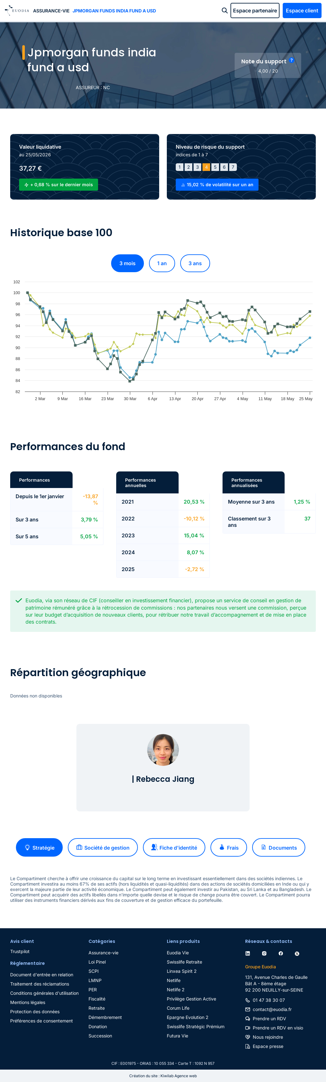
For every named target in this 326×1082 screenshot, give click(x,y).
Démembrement (105, 1017)
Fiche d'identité (174, 847)
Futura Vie (177, 1035)
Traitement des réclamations (39, 984)
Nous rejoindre (268, 1037)
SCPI (94, 971)
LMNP (95, 980)
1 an (162, 263)
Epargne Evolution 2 (188, 1017)
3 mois (127, 263)
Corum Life (178, 1008)
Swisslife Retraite (184, 962)
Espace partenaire (255, 10)
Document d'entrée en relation (41, 974)
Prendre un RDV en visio (278, 1027)
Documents (278, 847)
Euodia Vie (178, 952)
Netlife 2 (176, 989)
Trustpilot (20, 951)
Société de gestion (103, 847)
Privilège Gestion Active (191, 998)
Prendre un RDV (269, 1018)
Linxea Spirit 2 (182, 971)
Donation (98, 1026)
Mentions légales (27, 1002)
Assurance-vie (51, 10)
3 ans (195, 263)
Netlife (174, 980)
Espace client (302, 10)
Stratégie (39, 847)
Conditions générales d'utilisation (44, 993)
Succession (100, 1035)
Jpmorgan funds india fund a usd (114, 10)
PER (93, 989)
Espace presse (268, 1046)
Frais (229, 847)
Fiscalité (97, 998)
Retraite (97, 1008)
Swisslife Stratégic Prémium (195, 1026)
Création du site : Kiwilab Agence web (163, 1075)
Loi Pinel (97, 962)
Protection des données (35, 1011)
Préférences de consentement (41, 1020)
